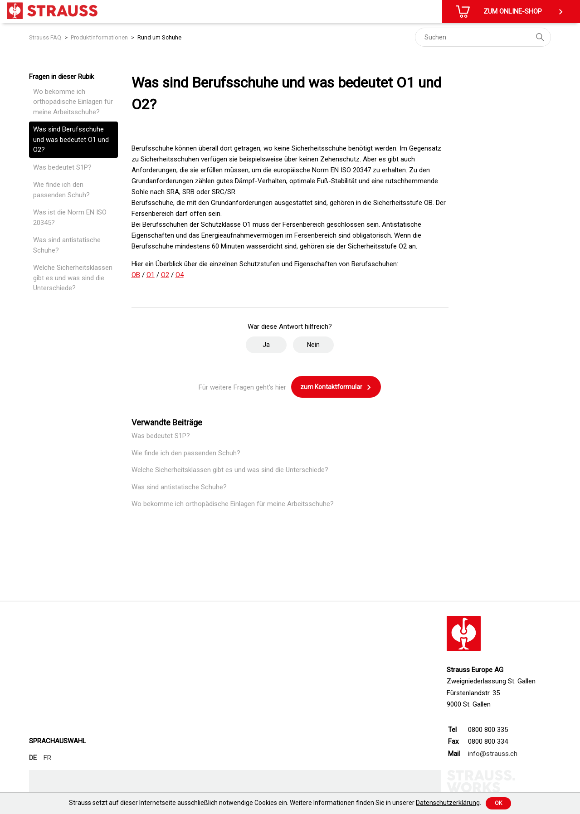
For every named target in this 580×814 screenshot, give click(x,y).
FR (47, 758)
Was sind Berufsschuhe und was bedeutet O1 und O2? (71, 139)
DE (33, 758)
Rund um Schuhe (159, 37)
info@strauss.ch (492, 754)
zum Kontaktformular (336, 387)
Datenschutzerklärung (448, 802)
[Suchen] (483, 37)
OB (136, 275)
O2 (165, 275)
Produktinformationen (99, 37)
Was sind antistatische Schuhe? (67, 245)
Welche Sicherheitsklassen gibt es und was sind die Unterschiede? (72, 277)
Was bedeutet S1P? (62, 167)
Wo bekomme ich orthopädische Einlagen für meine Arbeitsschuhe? (73, 102)
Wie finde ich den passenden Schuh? (61, 189)
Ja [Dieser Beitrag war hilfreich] (266, 344)
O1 (150, 275)
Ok (498, 803)
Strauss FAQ (45, 37)
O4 (179, 275)
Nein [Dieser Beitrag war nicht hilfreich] (313, 344)
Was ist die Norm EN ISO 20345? (70, 217)
